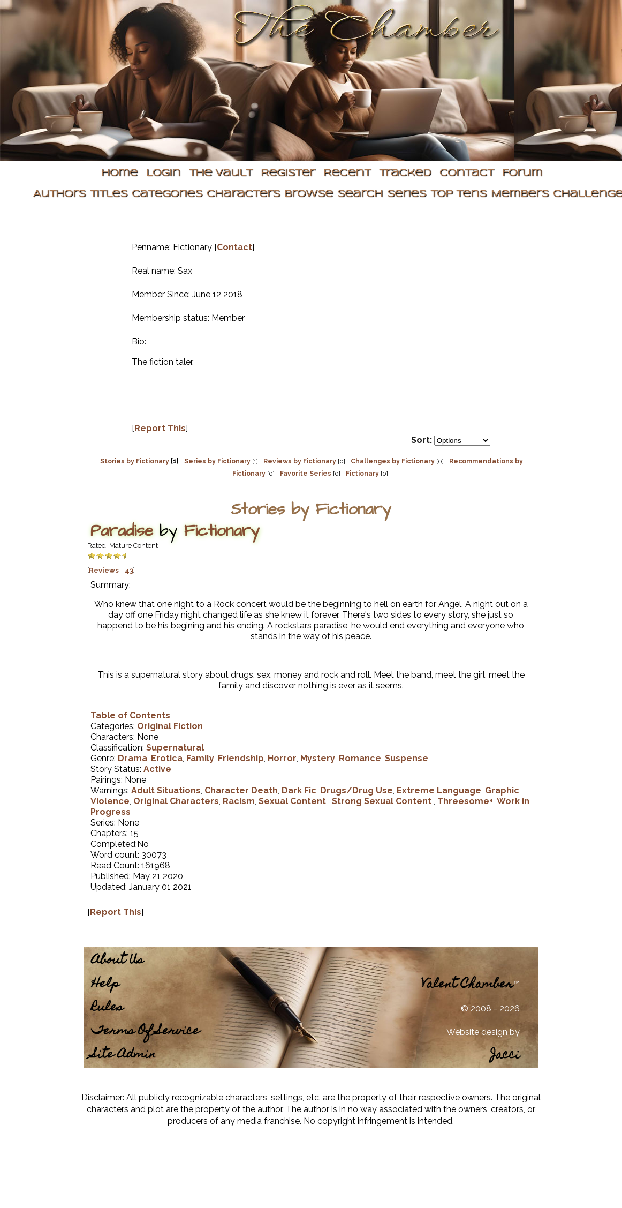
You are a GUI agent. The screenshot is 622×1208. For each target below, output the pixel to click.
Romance (360, 758)
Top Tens (458, 194)
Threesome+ (465, 801)
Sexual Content (293, 801)
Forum (522, 173)
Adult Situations (166, 790)
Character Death (241, 790)
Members (520, 194)
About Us (117, 960)
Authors (59, 194)
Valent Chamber (467, 984)
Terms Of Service (146, 1031)
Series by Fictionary (217, 461)
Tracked (405, 173)
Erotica (167, 758)
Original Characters (176, 801)
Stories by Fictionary (134, 461)
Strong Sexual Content (383, 801)
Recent (346, 173)
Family (200, 758)
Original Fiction (170, 726)
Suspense (406, 758)
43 (129, 570)
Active (157, 769)
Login (163, 173)
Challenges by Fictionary (393, 461)
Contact (466, 173)
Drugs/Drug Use (356, 790)
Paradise (121, 531)
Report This (160, 428)
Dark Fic (299, 790)
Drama (132, 758)
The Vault (220, 173)
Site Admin (124, 1055)
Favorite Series (305, 473)
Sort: (421, 440)
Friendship (241, 758)
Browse (308, 194)
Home (119, 173)
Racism (239, 801)
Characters (243, 194)
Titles (108, 194)
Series (406, 194)
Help (105, 984)
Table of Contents (130, 715)
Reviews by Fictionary (299, 461)
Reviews (104, 570)
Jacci (505, 1055)
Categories (167, 194)
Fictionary (362, 473)
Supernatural (175, 747)
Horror (282, 758)
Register (288, 173)
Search (360, 194)
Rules (107, 1007)
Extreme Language (439, 790)
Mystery (317, 758)
